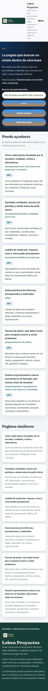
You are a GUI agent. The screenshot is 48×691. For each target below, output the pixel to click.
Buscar (24, 103)
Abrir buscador (24, 122)
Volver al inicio (24, 113)
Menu (41, 20)
